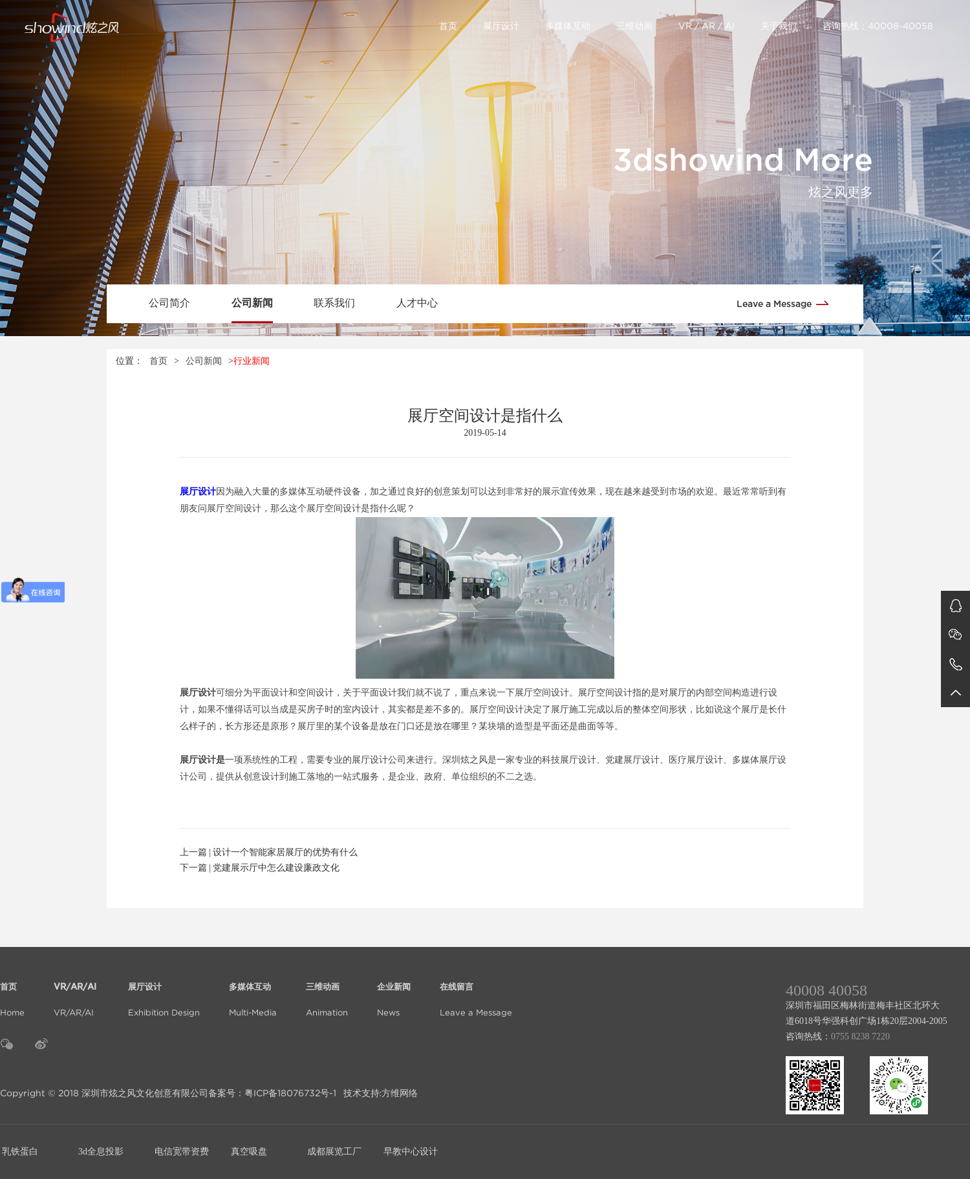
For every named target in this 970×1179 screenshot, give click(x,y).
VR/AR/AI (76, 991)
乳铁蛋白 (20, 1151)
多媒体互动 (567, 26)
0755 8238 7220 (860, 1036)
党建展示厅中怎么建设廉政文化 (276, 868)
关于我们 (778, 26)
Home (12, 991)
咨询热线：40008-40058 (878, 26)
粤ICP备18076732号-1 (290, 1093)
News (394, 991)
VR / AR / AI (706, 26)
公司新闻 (252, 302)
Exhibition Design (164, 991)
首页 (448, 26)
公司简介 (169, 302)
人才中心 (417, 302)
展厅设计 (501, 26)
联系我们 (334, 302)
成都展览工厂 (334, 1151)
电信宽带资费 (182, 1151)
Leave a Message (787, 302)
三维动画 (634, 26)
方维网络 (400, 1093)
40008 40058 (826, 990)
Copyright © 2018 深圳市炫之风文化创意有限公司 (104, 1093)
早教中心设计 (410, 1151)
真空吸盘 (249, 1151)
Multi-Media (253, 991)
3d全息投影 (101, 1151)
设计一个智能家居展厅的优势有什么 (285, 852)
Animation (327, 991)
